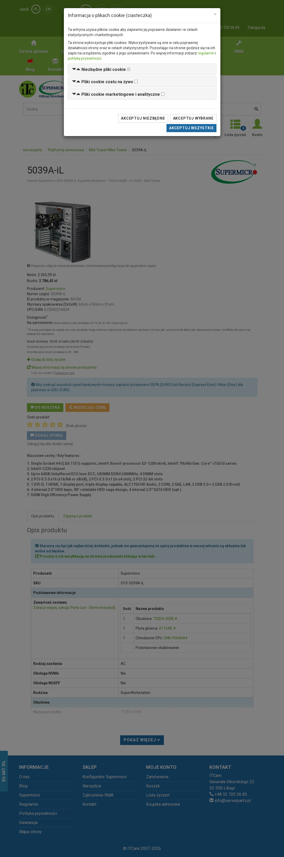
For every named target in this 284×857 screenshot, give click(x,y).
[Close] (215, 14)
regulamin (206, 53)
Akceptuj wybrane (193, 118)
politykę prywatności (84, 58)
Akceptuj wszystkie (191, 128)
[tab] (142, 69)
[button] (99, 69)
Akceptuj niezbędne (143, 118)
